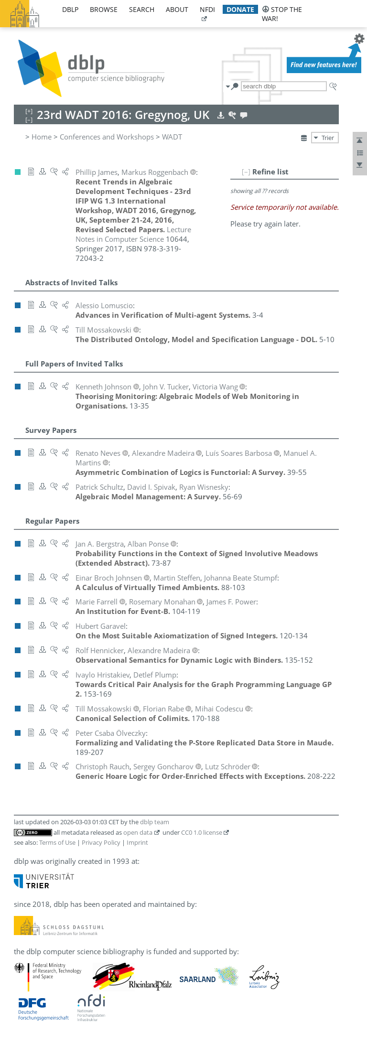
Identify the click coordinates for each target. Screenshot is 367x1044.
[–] (246, 171)
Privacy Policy (101, 842)
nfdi (207, 9)
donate (240, 9)
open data (137, 832)
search (141, 9)
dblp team (154, 822)
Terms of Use (57, 842)
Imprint (137, 842)
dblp (70, 9)
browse (104, 9)
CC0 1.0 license (201, 832)
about (177, 9)
